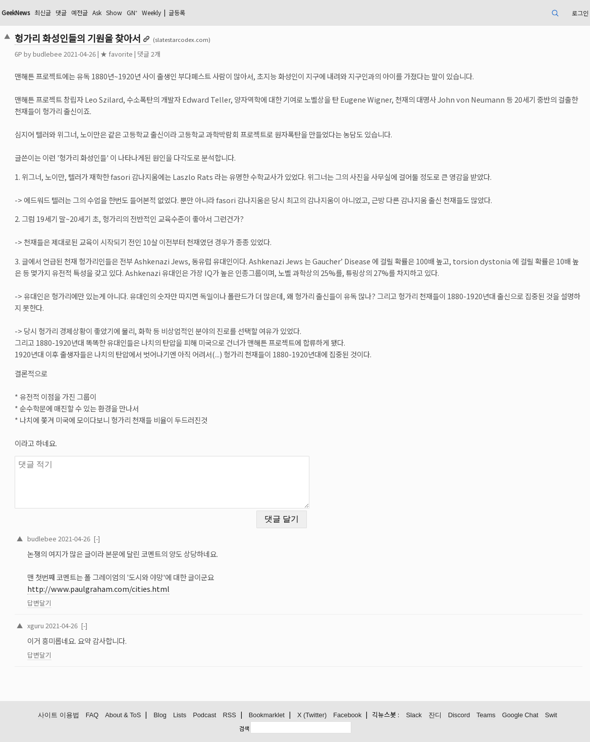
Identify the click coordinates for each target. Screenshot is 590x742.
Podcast (204, 715)
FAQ (92, 715)
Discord (459, 715)
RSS (229, 715)
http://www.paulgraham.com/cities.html (98, 588)
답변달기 (39, 603)
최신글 (42, 12)
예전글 (79, 12)
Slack (413, 715)
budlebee (47, 54)
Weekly (151, 12)
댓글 (61, 12)
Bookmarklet (267, 715)
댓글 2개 (148, 54)
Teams (486, 715)
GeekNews (16, 12)
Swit (551, 715)
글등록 (177, 12)
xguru (35, 625)
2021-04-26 (74, 538)
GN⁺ (132, 12)
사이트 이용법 (58, 715)
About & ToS (123, 715)
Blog (160, 715)
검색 (244, 728)
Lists (179, 715)
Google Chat (520, 715)
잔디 (435, 715)
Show (114, 12)
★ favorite (116, 54)
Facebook (347, 715)
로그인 (580, 13)
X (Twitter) (312, 715)
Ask (96, 12)
